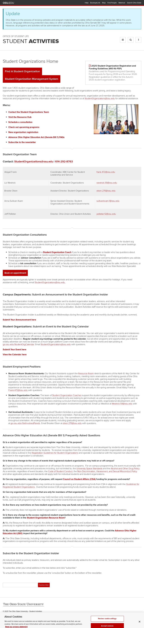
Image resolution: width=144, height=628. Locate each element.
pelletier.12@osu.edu (106, 214)
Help (86, 3)
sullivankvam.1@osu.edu (108, 201)
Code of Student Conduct (60, 471)
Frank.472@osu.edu (18, 390)
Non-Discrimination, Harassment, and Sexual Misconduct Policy (107, 471)
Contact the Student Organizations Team (28, 112)
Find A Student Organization (22, 71)
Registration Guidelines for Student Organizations (55, 453)
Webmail (121, 3)
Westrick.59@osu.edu (122, 403)
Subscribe (44, 585)
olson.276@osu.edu (106, 190)
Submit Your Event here (14, 349)
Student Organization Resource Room (46, 517)
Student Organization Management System (31, 79)
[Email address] (20, 585)
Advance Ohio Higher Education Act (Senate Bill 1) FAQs (36, 137)
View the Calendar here (15, 354)
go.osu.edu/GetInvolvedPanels (25, 423)
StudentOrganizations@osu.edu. (50, 282)
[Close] (139, 624)
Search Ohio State (134, 3)
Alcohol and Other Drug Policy (125, 468)
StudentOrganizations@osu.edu (100, 98)
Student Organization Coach (57, 252)
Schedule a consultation (20, 122)
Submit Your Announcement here (19, 319)
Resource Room (86, 373)
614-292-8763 (64, 161)
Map (104, 3)
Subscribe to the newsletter (22, 142)
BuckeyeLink (95, 3)
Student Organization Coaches (66, 395)
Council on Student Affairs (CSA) (79, 479)
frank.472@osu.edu (106, 172)
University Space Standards (89, 468)
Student (31, 41)
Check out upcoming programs (23, 127)
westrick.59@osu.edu (107, 182)
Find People (112, 3)
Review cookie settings (107, 620)
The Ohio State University (8, 3)
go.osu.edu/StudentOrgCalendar (18, 344)
